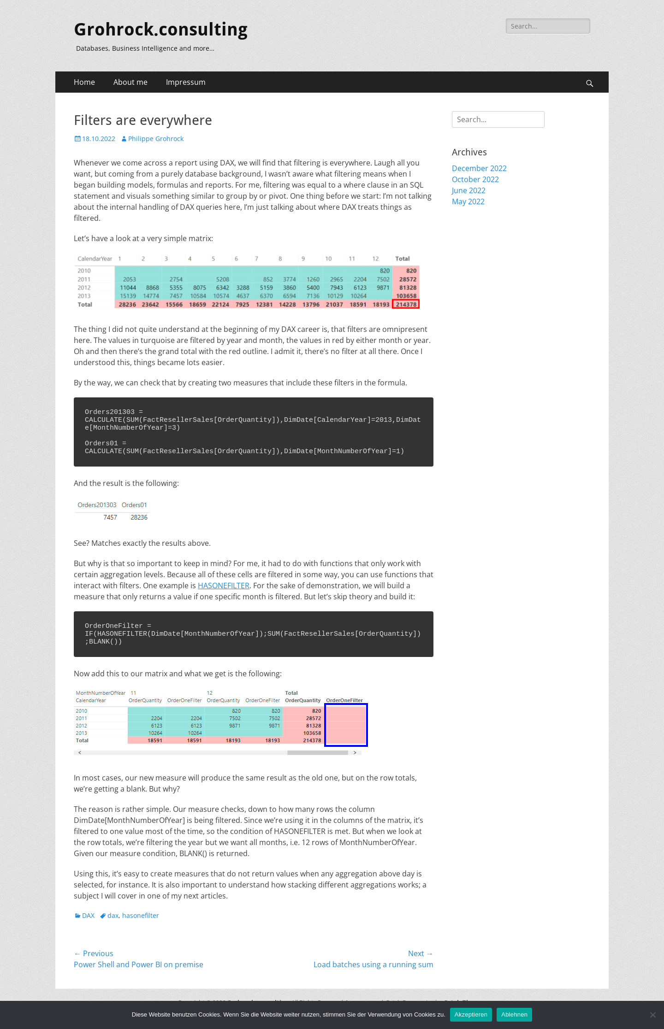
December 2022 (479, 168)
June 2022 (469, 190)
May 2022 (468, 201)
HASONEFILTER (223, 594)
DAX (88, 927)
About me (130, 82)
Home (84, 82)
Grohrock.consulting (161, 29)
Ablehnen (514, 1014)
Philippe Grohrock (156, 138)
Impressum (186, 82)
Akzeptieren (471, 1014)
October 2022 (475, 179)
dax (113, 927)
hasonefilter (140, 927)
